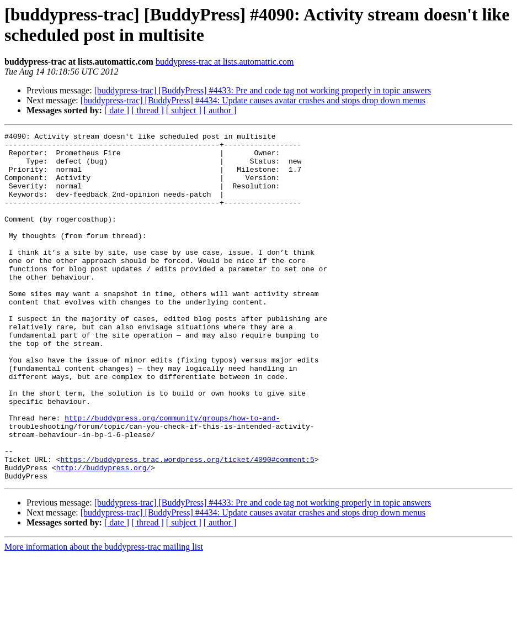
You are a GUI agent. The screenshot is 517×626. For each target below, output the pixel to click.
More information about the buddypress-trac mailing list (103, 616)
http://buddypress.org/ (103, 535)
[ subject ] (183, 110)
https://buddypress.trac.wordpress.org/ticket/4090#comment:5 (187, 525)
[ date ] (116, 110)
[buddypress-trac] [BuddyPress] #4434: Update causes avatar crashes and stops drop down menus (253, 100)
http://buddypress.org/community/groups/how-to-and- (172, 476)
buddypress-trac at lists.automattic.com (225, 61)
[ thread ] (147, 110)
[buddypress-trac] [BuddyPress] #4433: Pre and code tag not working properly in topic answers (262, 90)
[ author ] (220, 110)
